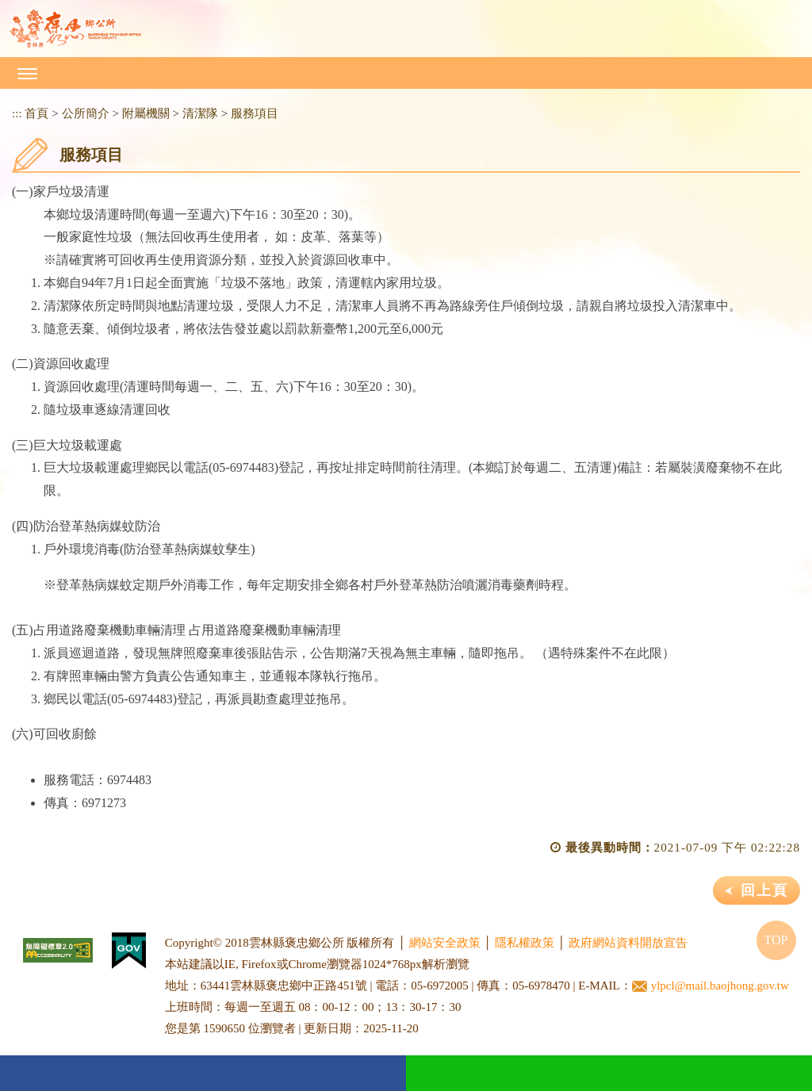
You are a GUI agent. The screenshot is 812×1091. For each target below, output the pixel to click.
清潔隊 (200, 113)
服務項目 (254, 113)
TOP (776, 940)
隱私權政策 (524, 942)
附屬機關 (146, 113)
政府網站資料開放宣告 (628, 942)
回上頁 (764, 890)
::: (17, 113)
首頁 (36, 113)
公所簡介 (85, 113)
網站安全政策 (445, 942)
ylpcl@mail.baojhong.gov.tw (710, 986)
